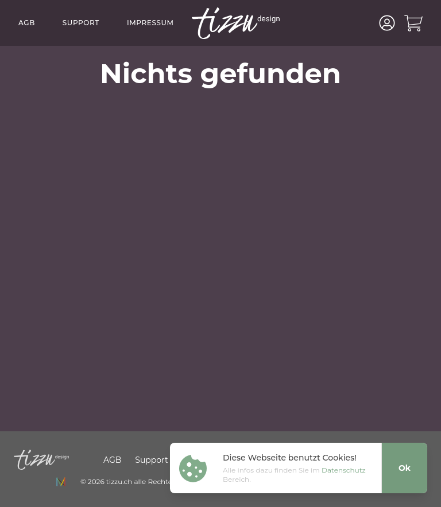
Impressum (150, 22)
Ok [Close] (405, 468)
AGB (26, 22)
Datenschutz (344, 470)
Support (81, 22)
